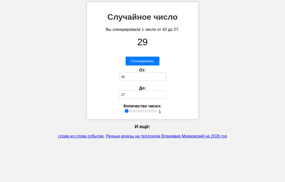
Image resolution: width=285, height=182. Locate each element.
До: (142, 88)
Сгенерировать (142, 61)
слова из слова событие (81, 136)
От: (142, 70)
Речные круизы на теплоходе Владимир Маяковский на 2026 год (166, 136)
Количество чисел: (142, 106)
